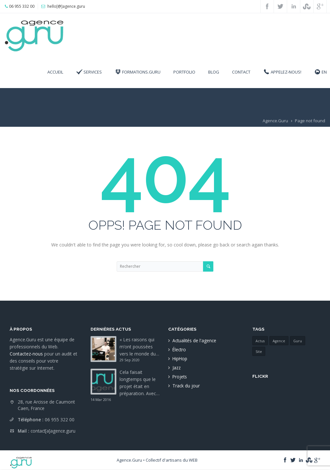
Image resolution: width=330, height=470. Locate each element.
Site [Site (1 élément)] (259, 351)
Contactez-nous (26, 354)
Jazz (176, 368)
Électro (179, 349)
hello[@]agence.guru (66, 6)
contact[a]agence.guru (53, 431)
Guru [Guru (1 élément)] (297, 341)
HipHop (179, 358)
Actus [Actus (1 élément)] (260, 341)
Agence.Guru (275, 121)
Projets (179, 377)
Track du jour (186, 386)
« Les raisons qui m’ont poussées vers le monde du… (139, 346)
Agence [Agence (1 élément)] (279, 341)
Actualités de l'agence (194, 340)
